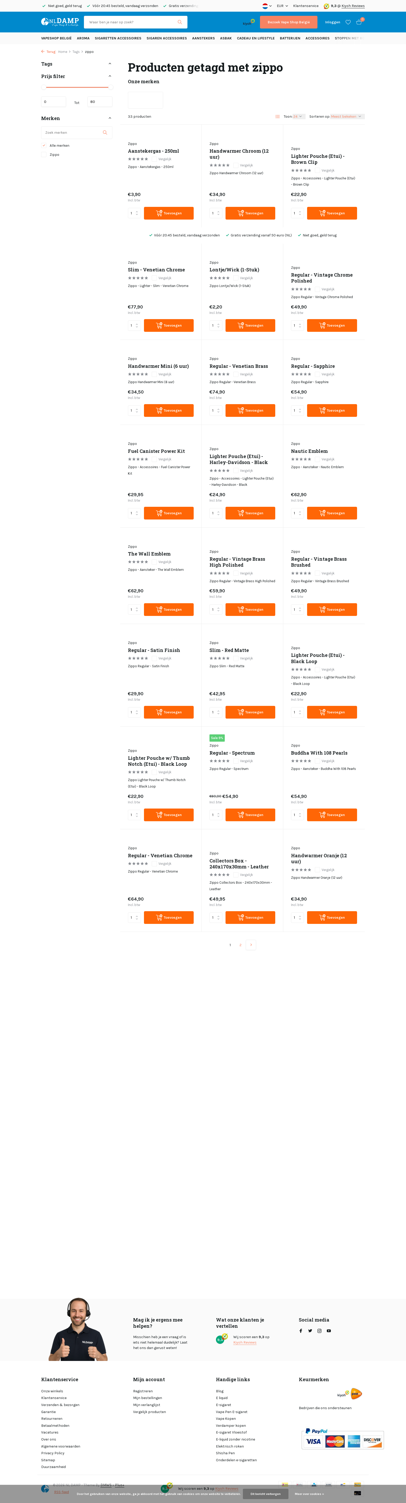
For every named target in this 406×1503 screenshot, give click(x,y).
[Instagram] (319, 1331)
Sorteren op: (319, 116)
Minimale (53, 101)
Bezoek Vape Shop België (289, 22)
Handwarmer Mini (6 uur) (158, 366)
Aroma (83, 38)
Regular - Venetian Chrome (160, 856)
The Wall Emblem (149, 554)
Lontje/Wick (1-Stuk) (234, 270)
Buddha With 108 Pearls (319, 753)
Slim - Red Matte (229, 650)
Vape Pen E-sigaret (232, 1412)
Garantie (48, 1412)
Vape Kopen (226, 1418)
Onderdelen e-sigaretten (236, 1460)
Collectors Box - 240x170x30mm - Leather (239, 864)
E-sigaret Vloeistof (231, 1432)
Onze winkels (52, 1391)
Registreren (143, 1391)
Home (64, 52)
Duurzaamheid (53, 1467)
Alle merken (55, 145)
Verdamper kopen (231, 1425)
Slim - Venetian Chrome (156, 270)
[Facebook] (301, 1331)
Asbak (226, 38)
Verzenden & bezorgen (60, 1405)
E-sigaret (223, 1405)
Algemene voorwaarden (60, 1446)
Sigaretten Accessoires (118, 38)
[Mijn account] (332, 22)
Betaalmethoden (55, 1425)
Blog (219, 1391)
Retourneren (51, 1418)
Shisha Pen (225, 1453)
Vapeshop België (56, 38)
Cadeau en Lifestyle (256, 38)
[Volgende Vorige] (251, 945)
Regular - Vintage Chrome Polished (322, 278)
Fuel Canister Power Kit (156, 451)
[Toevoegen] (169, 213)
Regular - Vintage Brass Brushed (319, 562)
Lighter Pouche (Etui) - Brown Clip (318, 159)
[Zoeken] (135, 22)
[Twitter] (310, 1331)
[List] (277, 116)
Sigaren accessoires (167, 38)
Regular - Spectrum (232, 753)
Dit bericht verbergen (266, 1494)
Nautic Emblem (309, 451)
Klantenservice (305, 6)
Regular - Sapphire (313, 366)
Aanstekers (203, 38)
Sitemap (48, 1460)
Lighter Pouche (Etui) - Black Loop (318, 658)
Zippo (50, 154)
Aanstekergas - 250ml (153, 151)
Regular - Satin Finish (154, 650)
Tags (77, 52)
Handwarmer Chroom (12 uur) (239, 154)
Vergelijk (161, 159)
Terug (48, 52)
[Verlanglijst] (348, 22)
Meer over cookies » (309, 1494)
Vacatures (50, 1432)
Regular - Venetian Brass (238, 366)
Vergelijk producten (149, 1412)
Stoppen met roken (353, 38)
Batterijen (290, 38)
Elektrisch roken (230, 1446)
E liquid (222, 1398)
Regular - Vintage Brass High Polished (237, 562)
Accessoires (318, 38)
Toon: (288, 116)
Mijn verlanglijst (146, 1405)
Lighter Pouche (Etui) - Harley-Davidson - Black (238, 459)
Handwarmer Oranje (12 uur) (319, 859)
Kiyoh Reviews (353, 6)
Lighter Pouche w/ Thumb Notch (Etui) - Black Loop (159, 761)
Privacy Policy (52, 1453)
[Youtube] (329, 1331)
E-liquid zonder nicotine (235, 1439)
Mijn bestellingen (147, 1398)
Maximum (100, 101)
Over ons (48, 1439)
